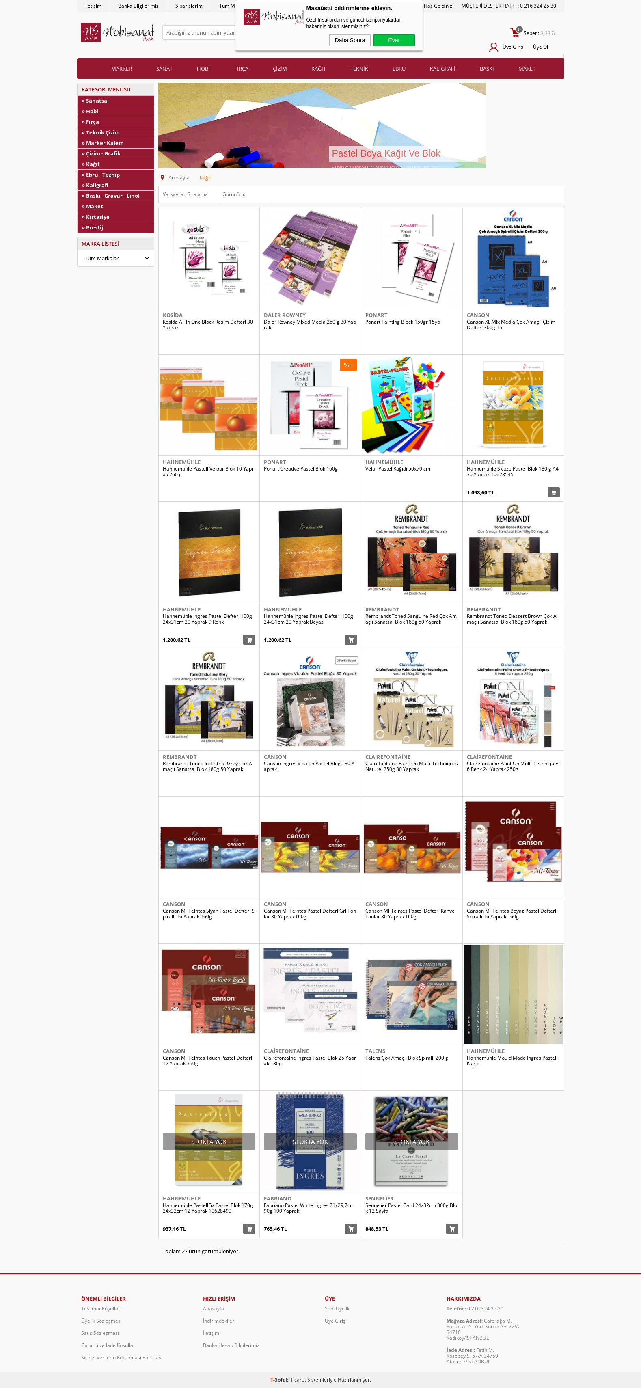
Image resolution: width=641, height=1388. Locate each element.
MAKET (526, 68)
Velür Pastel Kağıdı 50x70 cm (397, 469)
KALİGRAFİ (442, 68)
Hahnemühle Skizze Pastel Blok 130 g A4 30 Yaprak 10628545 (513, 471)
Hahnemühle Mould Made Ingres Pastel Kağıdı (511, 1060)
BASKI (487, 68)
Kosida (173, 315)
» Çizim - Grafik (101, 153)
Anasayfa (213, 1308)
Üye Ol (540, 46)
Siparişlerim (189, 5)
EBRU (399, 68)
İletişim (93, 5)
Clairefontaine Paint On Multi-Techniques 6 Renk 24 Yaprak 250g (513, 766)
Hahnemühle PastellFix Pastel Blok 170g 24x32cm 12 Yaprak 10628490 (208, 1208)
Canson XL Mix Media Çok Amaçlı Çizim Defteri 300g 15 (511, 324)
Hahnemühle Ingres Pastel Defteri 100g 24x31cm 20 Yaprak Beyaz (308, 619)
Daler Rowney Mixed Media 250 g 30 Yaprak (310, 324)
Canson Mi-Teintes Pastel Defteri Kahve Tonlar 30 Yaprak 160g (410, 914)
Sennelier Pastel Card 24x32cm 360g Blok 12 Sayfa (411, 1208)
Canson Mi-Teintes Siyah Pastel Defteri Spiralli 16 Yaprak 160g (209, 914)
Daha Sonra (350, 40)
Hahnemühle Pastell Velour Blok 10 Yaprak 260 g (208, 471)
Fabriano (277, 1198)
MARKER (121, 68)
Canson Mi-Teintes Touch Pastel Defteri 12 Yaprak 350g (207, 1060)
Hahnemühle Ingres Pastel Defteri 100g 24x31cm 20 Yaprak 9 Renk (207, 619)
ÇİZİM (280, 68)
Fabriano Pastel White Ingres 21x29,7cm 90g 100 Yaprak (309, 1208)
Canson (478, 315)
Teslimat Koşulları (101, 1308)
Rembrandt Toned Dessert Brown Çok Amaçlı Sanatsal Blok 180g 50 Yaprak (512, 619)
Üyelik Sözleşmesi (101, 1320)
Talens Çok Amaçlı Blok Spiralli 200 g (406, 1058)
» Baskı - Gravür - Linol (111, 195)
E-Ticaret (296, 1379)
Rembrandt (382, 609)
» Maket (92, 206)
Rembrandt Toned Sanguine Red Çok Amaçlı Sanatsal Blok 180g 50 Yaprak (411, 619)
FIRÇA (241, 68)
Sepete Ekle (554, 492)
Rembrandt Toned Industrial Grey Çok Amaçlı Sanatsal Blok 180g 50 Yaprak (207, 766)
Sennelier (379, 1198)
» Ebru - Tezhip (101, 174)
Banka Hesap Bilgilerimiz (231, 1345)
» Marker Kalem (103, 143)
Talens (375, 1051)
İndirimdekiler (218, 1320)
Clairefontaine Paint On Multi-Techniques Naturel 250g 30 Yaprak (411, 766)
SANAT (164, 68)
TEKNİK (359, 68)
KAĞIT (318, 68)
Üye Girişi (513, 46)
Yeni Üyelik (337, 1308)
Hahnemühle (182, 462)
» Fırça (90, 121)
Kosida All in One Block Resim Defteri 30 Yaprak (208, 324)
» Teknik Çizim (101, 132)
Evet (393, 40)
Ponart (376, 315)
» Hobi (90, 111)
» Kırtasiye (96, 216)
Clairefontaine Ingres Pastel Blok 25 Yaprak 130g (310, 1060)
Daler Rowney (285, 315)
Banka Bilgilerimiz (138, 5)
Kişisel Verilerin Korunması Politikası (121, 1357)
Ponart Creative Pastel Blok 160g (301, 469)
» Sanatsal (95, 100)
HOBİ (203, 68)
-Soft (278, 1379)
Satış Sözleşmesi (100, 1333)
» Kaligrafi (95, 185)
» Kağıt (91, 164)
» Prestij (92, 227)
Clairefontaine (387, 756)
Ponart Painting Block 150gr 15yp (402, 322)
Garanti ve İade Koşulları (108, 1345)
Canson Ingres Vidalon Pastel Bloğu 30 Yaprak (309, 766)
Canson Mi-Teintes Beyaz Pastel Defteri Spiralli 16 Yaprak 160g (511, 914)
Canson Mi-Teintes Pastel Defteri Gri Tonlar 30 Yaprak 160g (310, 914)
